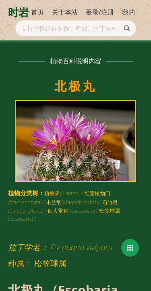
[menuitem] (37, 12)
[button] (130, 248)
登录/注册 (100, 12)
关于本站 (65, 12)
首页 (37, 12)
